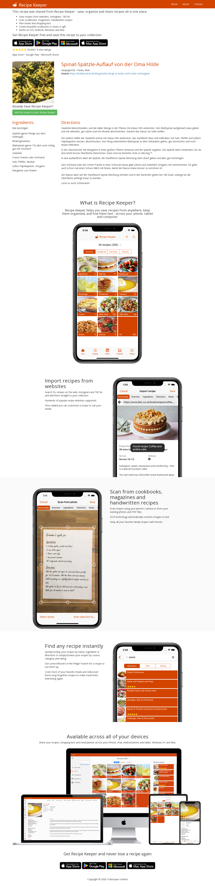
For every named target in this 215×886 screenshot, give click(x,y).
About (186, 4)
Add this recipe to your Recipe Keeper (35, 112)
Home (174, 4)
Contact (198, 4)
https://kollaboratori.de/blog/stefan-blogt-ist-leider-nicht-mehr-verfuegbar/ (110, 73)
